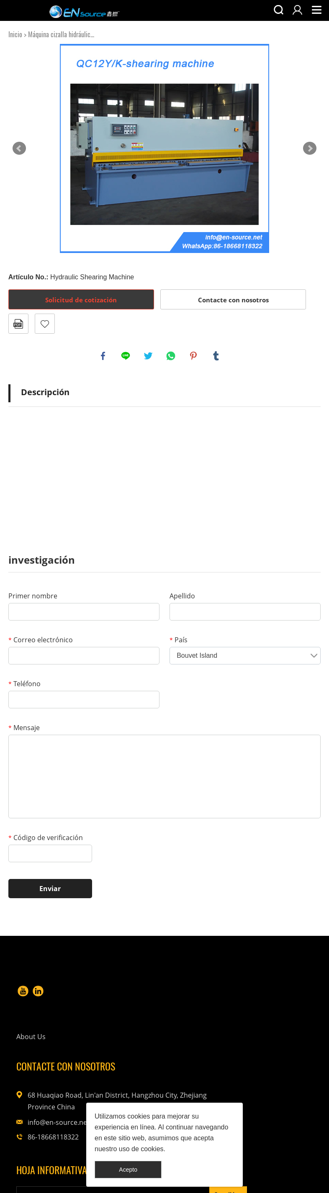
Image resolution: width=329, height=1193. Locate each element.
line (126, 356)
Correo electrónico (40, 641)
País (179, 641)
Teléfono (24, 685)
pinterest (194, 356)
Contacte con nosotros (233, 300)
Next (309, 148)
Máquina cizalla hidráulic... (61, 34)
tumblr (217, 356)
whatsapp (171, 356)
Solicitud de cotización (81, 300)
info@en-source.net (266, 1059)
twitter (149, 356)
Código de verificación (45, 839)
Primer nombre (32, 597)
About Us (146, 992)
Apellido (182, 597)
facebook (104, 356)
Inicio (15, 34)
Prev (19, 148)
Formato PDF (18, 324)
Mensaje (24, 729)
